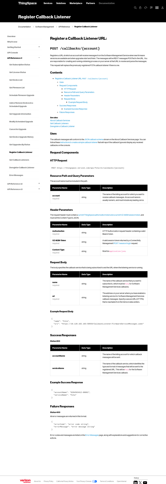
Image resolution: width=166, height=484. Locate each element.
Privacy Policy (49, 481)
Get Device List (26, 83)
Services (48, 3)
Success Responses (70, 108)
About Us (37, 481)
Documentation (107, 3)
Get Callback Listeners (30, 187)
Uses (64, 85)
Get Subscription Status (27, 66)
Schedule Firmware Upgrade (28, 100)
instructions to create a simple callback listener (85, 145)
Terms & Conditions (107, 481)
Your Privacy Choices (83, 481)
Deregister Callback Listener (29, 196)
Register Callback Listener (85, 26)
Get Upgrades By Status (27, 166)
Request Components (71, 88)
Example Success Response (78, 112)
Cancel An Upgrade (28, 146)
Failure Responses (69, 115)
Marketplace (76, 3)
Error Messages (27, 205)
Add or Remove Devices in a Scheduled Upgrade (30, 113)
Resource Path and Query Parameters (82, 95)
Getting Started (25, 47)
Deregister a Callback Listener (65, 129)
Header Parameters (75, 98)
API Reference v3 (26, 219)
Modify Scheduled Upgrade (28, 137)
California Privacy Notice (65, 481)
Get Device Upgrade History (29, 155)
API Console (23, 53)
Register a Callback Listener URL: (84, 81)
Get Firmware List (28, 91)
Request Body (72, 102)
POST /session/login (124, 249)
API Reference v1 (25, 58)
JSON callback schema (96, 142)
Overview (22, 36)
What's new (23, 42)
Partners (90, 3)
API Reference (64, 26)
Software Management (44, 26)
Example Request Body (81, 105)
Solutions (61, 3)
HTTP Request (73, 92)
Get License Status (28, 76)
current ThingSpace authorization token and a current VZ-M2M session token (112, 221)
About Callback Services (63, 123)
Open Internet (121, 481)
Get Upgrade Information (25, 126)
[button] (151, 7)
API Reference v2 (25, 214)
